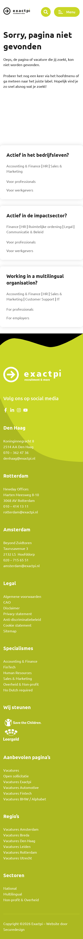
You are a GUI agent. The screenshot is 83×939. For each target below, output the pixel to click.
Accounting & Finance (23, 166)
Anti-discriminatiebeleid (22, 620)
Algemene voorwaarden (22, 597)
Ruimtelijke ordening (45, 227)
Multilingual (12, 894)
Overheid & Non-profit (21, 684)
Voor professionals (21, 182)
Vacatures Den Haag (19, 841)
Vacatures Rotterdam (20, 852)
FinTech (9, 667)
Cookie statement (17, 625)
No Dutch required (18, 690)
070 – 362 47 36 (16, 453)
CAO (7, 602)
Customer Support (39, 299)
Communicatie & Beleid (24, 232)
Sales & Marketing (17, 679)
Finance (12, 227)
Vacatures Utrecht (17, 858)
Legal (68, 227)
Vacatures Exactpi (17, 782)
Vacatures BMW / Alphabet (24, 799)
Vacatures (11, 770)
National (10, 888)
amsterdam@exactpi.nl (21, 566)
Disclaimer (11, 608)
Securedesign (14, 929)
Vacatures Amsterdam (21, 829)
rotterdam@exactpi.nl (20, 512)
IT (58, 299)
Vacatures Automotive (21, 788)
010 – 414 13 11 (16, 506)
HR (45, 166)
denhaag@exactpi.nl (19, 458)
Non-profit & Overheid (21, 900)
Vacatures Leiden (17, 847)
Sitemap (9, 631)
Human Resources (17, 673)
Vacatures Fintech (17, 793)
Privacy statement (17, 614)
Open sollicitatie (16, 776)
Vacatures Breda (16, 835)
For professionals (19, 309)
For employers (17, 318)
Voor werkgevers (19, 190)
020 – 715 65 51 (16, 560)
